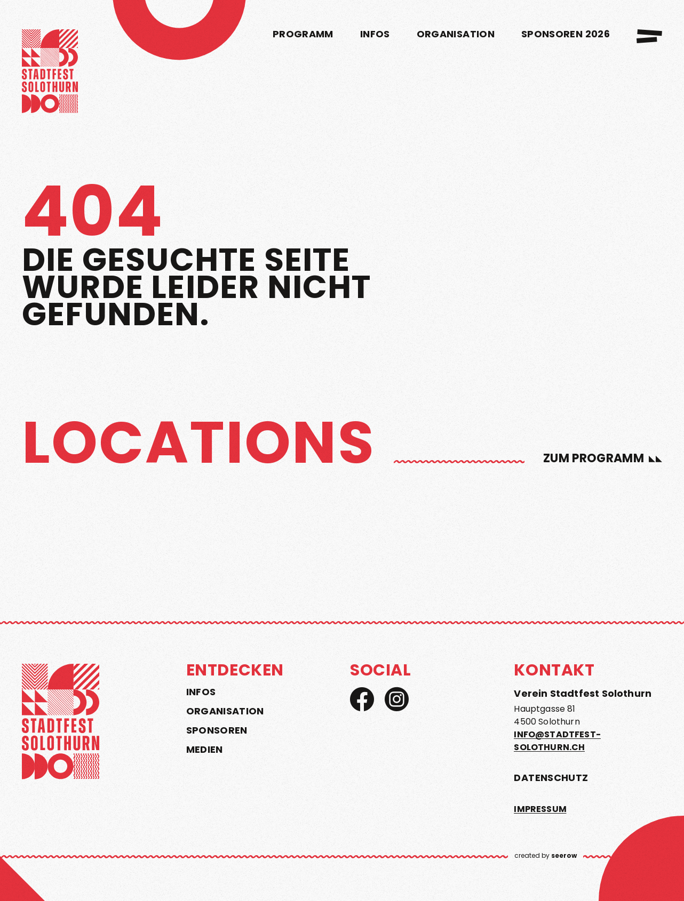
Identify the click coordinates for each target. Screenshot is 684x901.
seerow (564, 855)
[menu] (649, 36)
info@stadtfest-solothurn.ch (557, 740)
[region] (342, 504)
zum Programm (593, 458)
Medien (204, 749)
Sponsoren (217, 730)
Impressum (540, 809)
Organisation (225, 711)
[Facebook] (362, 699)
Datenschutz (551, 777)
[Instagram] (397, 699)
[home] (50, 73)
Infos (201, 692)
